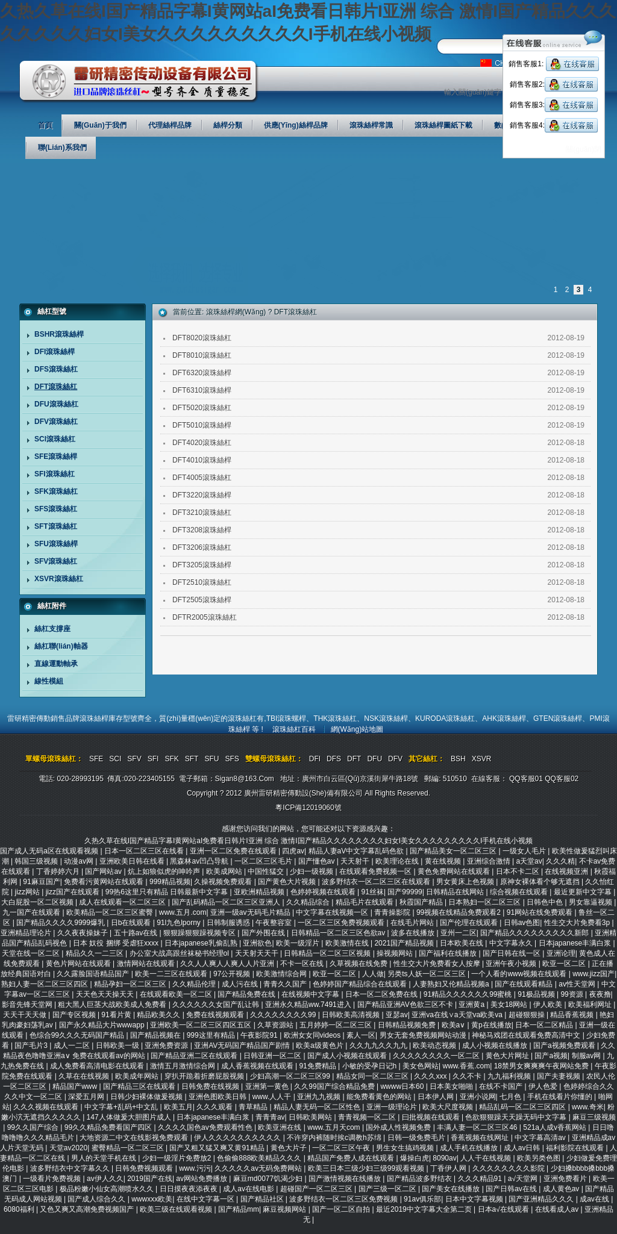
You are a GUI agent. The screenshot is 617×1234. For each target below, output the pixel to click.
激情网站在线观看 (147, 963)
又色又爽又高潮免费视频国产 (88, 1209)
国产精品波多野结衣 (420, 1178)
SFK (171, 759)
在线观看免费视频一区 (376, 871)
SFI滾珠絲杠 (54, 474)
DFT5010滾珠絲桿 (201, 425)
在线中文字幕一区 (206, 1199)
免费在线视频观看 (216, 1015)
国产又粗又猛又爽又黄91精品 (217, 1148)
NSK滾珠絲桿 (386, 718)
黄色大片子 (289, 1148)
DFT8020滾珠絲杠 (201, 338)
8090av (444, 1158)
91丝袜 (373, 892)
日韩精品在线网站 (456, 892)
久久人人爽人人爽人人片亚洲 (228, 963)
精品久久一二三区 (95, 953)
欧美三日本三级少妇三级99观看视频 (367, 1168)
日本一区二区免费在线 (382, 994)
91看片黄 (117, 1015)
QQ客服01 (526, 778)
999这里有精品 (212, 1035)
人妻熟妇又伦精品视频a (452, 984)
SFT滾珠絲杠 (55, 526)
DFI (315, 759)
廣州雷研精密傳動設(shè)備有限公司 (138, 82)
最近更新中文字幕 (583, 892)
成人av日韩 (523, 1148)
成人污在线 (241, 984)
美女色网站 (420, 1066)
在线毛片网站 (413, 922)
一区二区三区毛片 (264, 861)
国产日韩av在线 (512, 1189)
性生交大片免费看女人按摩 (437, 963)
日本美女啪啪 (452, 1086)
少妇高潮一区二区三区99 (291, 1076)
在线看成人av (558, 1209)
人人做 (373, 974)
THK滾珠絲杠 (335, 718)
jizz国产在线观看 (74, 892)
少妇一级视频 (312, 871)
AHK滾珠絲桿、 (507, 718)
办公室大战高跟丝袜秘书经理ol (180, 953)
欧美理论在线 (398, 861)
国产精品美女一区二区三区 (454, 851)
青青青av (270, 1117)
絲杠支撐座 (52, 629)
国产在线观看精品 (524, 984)
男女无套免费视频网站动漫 (424, 1035)
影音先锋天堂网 (28, 1004)
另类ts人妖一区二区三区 (427, 974)
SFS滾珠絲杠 (55, 509)
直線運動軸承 (56, 663)
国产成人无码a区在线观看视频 (50, 851)
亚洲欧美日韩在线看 (132, 861)
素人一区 (360, 1035)
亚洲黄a (472, 1004)
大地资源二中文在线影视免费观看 (135, 1137)
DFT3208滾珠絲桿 (201, 530)
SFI (153, 759)
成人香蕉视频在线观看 (258, 1066)
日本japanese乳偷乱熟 (201, 943)
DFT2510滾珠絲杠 (201, 582)
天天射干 (355, 861)
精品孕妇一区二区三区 (131, 984)
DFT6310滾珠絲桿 (201, 390)
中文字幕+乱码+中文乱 (122, 1107)
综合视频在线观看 (520, 892)
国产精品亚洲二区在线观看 (195, 1056)
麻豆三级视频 (594, 1117)
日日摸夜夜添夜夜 (189, 1189)
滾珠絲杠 (242, 718)
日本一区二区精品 (545, 1025)
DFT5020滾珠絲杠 (201, 408)
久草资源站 (276, 1025)
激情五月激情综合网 (183, 1066)
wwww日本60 (402, 1086)
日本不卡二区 (518, 871)
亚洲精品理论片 (27, 933)
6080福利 (20, 1209)
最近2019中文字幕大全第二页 (425, 1209)
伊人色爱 (543, 1086)
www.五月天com (334, 1127)
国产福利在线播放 (448, 953)
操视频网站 (396, 953)
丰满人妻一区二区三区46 (478, 1127)
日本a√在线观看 (504, 1209)
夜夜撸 (600, 994)
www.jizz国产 (593, 974)
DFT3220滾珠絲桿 (201, 495)
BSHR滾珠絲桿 (59, 334)
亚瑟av (397, 1015)
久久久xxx (431, 1076)
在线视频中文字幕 (311, 994)
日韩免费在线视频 (211, 1086)
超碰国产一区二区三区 (317, 1189)
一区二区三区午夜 (342, 1148)
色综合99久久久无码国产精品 (78, 1035)
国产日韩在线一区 (512, 953)
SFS (232, 759)
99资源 (572, 994)
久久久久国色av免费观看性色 (206, 1127)
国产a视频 (551, 1056)
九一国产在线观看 (32, 912)
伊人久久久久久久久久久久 (238, 1137)
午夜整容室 (274, 922)
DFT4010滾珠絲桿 (201, 460)
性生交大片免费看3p (578, 922)
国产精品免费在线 (247, 994)
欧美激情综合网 (282, 974)
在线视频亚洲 (567, 871)
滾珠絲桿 (94, 718)
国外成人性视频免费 (399, 1127)
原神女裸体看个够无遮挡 (540, 881)
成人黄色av (562, 1189)
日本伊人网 (437, 1096)
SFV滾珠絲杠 (55, 561)
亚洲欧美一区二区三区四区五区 (201, 1025)
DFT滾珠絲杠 (55, 386)
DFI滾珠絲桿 (54, 351)
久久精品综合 (308, 902)
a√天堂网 (524, 1178)
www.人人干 (272, 1096)
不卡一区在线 (302, 963)
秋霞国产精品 (422, 902)
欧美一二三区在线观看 (172, 974)
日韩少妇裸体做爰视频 (147, 1096)
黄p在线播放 (491, 1025)
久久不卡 (468, 1076)
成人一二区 (73, 1045)
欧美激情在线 (348, 943)
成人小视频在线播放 (495, 1045)
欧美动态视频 (435, 1045)
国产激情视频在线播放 (345, 1178)
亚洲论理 (561, 953)
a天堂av (529, 861)
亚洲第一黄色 (267, 1086)
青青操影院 (393, 912)
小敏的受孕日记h (370, 1066)
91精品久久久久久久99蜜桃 (469, 994)
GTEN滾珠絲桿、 (561, 718)
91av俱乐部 (422, 1199)
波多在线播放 (413, 933)
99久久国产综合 (34, 1127)
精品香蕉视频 (572, 1015)
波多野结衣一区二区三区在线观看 (377, 881)
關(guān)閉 (583, 149)
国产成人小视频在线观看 (348, 1056)
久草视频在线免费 (359, 963)
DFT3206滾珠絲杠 (201, 547)
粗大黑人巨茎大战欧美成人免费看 (113, 1004)
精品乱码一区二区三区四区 (523, 1107)
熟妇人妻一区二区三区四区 (45, 984)
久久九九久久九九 (379, 1045)
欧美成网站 (225, 871)
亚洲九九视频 (319, 1096)
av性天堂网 (578, 984)
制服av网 (587, 1056)
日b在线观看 (132, 922)
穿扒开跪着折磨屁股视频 (205, 1076)
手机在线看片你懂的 (560, 1096)
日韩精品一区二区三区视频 (328, 953)
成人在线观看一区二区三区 (123, 902)
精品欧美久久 (159, 1015)
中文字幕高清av (541, 1137)
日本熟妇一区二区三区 (485, 902)
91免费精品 (318, 1066)
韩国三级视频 (37, 861)
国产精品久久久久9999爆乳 (61, 922)
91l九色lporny (179, 922)
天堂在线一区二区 (31, 953)
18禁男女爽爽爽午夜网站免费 (542, 1066)
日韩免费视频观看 (145, 1168)
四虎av (293, 851)
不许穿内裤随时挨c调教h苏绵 (335, 1137)
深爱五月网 (87, 1096)
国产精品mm (238, 1209)
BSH (458, 759)
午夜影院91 (260, 1035)
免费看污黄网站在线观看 (104, 881)
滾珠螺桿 (291, 718)
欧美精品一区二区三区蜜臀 (110, 912)
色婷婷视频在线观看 (323, 892)
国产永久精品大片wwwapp (102, 1025)
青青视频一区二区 (368, 1117)
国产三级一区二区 (388, 1189)
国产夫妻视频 (559, 1076)
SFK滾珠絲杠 (56, 491)
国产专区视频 (75, 1015)
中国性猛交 (267, 871)
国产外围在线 (264, 933)
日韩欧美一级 (118, 1045)
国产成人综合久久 (97, 1199)
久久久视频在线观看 (46, 1107)
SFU (211, 759)
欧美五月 (178, 1107)
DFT (354, 759)
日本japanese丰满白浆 (576, 943)
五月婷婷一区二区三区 (336, 1025)
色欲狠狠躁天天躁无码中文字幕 (516, 1117)
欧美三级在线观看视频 (177, 1209)
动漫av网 (79, 861)
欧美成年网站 (137, 1076)
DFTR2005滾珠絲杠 (204, 617)
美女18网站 (510, 1004)
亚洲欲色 (257, 943)
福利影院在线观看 (576, 1148)
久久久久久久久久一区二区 (437, 1056)
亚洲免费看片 (566, 1178)
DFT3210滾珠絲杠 (201, 512)
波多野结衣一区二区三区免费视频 (344, 1199)
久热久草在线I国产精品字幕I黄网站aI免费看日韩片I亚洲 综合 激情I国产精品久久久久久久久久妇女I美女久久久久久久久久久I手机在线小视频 (308, 841)
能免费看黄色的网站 (379, 1096)
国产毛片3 (31, 1045)
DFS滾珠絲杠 (56, 369)
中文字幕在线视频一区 (333, 912)
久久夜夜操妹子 (83, 933)
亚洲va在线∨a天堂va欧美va (458, 1015)
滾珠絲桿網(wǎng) (236, 312)
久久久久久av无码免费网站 (259, 1168)
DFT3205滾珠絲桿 (201, 565)
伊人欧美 (548, 1004)
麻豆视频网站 (285, 1209)
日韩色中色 (546, 902)
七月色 (511, 1096)
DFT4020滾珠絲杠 (201, 442)
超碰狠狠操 (528, 1015)
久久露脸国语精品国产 (94, 974)
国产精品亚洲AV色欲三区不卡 (406, 1004)
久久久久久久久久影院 (509, 1168)
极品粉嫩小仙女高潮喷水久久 (107, 1189)
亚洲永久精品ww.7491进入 (309, 1004)
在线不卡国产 (501, 1086)
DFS (334, 759)
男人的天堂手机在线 (104, 1158)
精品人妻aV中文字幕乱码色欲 (357, 851)
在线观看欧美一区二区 (177, 994)
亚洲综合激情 (489, 861)
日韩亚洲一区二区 (273, 1056)
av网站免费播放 (202, 1178)
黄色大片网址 (508, 1056)
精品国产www (75, 1086)
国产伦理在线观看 (470, 922)
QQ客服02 (561, 778)
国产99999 (404, 892)
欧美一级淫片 (298, 943)
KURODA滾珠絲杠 (445, 718)
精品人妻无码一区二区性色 (318, 1107)
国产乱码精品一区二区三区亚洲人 (227, 902)
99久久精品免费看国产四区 (109, 1127)
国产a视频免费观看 (565, 1045)
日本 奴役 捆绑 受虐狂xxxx (116, 943)
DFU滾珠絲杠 (56, 404)
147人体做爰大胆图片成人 (130, 1117)
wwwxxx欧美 (151, 1199)
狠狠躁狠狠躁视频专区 (200, 933)
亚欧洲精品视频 (260, 892)
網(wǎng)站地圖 (357, 729)
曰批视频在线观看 (432, 1117)
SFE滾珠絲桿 (55, 456)
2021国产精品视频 (405, 943)
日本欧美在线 (462, 943)
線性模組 (48, 681)
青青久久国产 (285, 984)
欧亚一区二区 (564, 963)
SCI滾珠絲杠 (54, 439)
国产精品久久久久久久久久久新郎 (535, 933)
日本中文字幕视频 (475, 1199)
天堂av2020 (68, 1148)
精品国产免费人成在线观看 (351, 1158)
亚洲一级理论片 (392, 1107)
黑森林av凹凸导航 (200, 861)
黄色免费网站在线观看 (455, 871)
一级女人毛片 (525, 851)
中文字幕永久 (511, 943)
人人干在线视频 (486, 1158)
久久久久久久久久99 (284, 1015)
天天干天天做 (25, 1015)
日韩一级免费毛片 (417, 1137)
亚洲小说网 (478, 1096)
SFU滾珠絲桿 (56, 544)
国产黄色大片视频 (288, 881)
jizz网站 (28, 892)
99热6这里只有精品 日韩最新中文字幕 (167, 892)
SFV (134, 759)
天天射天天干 (257, 953)
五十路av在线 (137, 933)
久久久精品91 (481, 1178)
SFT (192, 759)
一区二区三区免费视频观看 (342, 922)
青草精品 (254, 1107)
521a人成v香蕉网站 (555, 1127)
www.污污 (195, 1168)
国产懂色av (317, 861)
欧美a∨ (455, 1025)
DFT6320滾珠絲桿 (201, 373)
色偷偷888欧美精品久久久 (260, 1158)
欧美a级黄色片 (320, 1045)
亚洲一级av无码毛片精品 (251, 912)
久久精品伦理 (195, 984)
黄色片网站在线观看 (79, 963)
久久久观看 (215, 1107)
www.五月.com (183, 912)
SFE (96, 759)
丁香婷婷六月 (58, 871)
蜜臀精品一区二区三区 (129, 1148)
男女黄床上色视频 (466, 881)
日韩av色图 (522, 922)
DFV (395, 759)
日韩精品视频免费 (407, 1025)
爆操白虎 (414, 1158)
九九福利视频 (510, 1076)
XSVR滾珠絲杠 (58, 579)
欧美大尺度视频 (448, 1107)
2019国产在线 (149, 1178)
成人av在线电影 (249, 1189)
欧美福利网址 (590, 1004)
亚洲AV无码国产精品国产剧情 (243, 1045)
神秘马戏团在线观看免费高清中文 (527, 1035)
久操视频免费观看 (224, 881)
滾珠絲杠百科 (294, 729)
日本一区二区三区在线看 (145, 851)
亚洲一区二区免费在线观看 (234, 851)
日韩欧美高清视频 (351, 1015)
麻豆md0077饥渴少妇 (269, 1178)
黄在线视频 (444, 861)
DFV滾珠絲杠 (56, 421)
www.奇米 (588, 1107)
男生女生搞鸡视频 (406, 1148)
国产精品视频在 (156, 1035)
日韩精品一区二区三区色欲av (339, 933)
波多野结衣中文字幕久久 (70, 1168)
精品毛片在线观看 (365, 902)
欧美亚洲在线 (280, 1127)
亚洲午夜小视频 (512, 963)
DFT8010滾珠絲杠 (201, 355)
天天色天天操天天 (106, 994)
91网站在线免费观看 (541, 912)
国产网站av (104, 871)
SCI (115, 759)
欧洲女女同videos (313, 1035)
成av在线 (595, 1199)
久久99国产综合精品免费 (335, 1086)
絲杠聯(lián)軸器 (61, 646)
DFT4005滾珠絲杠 (201, 477)
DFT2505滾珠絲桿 (201, 600)
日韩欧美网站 (311, 1117)
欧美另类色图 (539, 1158)
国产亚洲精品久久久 (542, 1199)
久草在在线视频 (84, 1076)
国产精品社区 (263, 1199)
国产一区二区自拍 (342, 1209)
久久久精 (560, 861)
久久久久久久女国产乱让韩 (216, 1004)
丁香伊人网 (449, 1168)
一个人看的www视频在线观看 (519, 974)
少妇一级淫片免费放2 (177, 1158)
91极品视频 (537, 994)
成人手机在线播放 (470, 1148)
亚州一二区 (458, 933)
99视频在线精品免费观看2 (459, 912)
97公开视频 (232, 974)
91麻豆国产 (41, 881)
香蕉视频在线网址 (480, 1137)
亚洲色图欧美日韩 (218, 1096)
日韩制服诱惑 (229, 922)
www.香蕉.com (466, 1066)
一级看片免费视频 (53, 1178)
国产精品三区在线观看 (140, 1086)
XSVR (482, 759)
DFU (374, 759)
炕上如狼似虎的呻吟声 (165, 871)
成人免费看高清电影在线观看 (98, 1066)
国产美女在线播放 (451, 1189)
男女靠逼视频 (591, 902)
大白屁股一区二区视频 (38, 902)
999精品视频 (169, 881)
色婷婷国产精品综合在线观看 (361, 984)
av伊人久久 (105, 1178)
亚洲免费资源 (167, 1045)
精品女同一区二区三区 (373, 1076)
